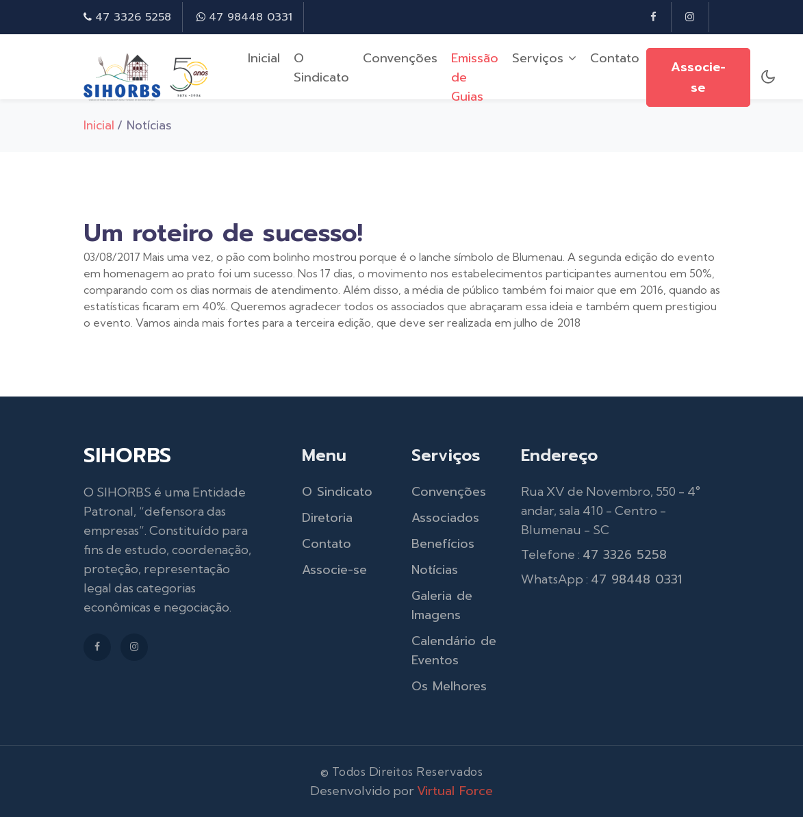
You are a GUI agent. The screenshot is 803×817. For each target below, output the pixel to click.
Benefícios (442, 543)
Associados (445, 517)
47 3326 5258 (133, 17)
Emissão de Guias (474, 77)
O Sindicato (321, 68)
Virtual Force (455, 791)
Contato (614, 58)
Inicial (264, 58)
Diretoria (327, 517)
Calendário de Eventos (453, 650)
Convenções (400, 58)
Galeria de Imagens (441, 605)
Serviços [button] (544, 58)
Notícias (434, 569)
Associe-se (698, 77)
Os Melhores (449, 686)
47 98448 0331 (250, 17)
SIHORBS (127, 455)
